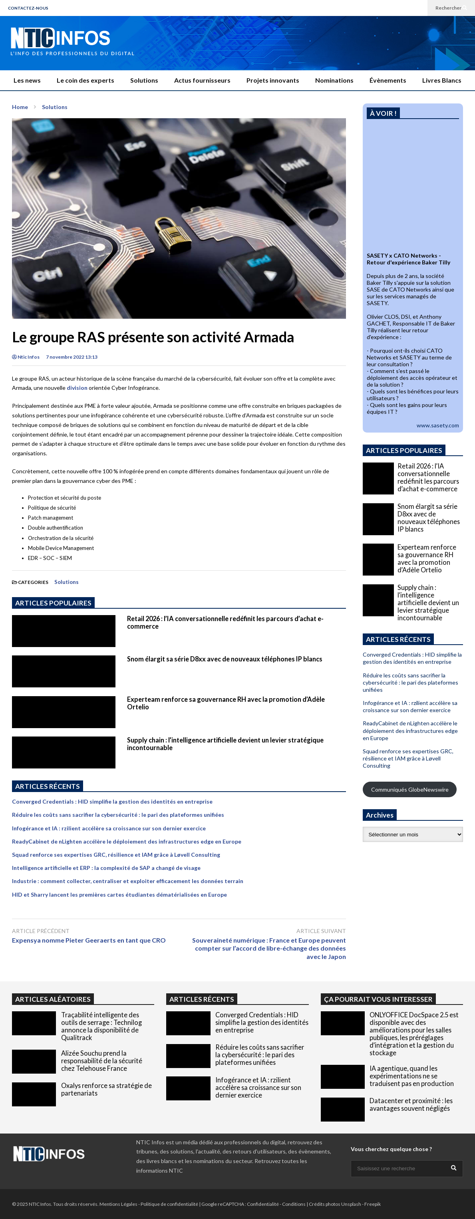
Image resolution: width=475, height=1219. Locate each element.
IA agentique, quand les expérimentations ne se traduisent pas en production (412, 1075)
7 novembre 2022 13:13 (71, 357)
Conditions (294, 1204)
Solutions (144, 80)
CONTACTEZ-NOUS (28, 8)
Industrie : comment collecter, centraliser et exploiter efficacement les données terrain (127, 881)
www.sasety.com (438, 425)
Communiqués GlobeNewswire (410, 789)
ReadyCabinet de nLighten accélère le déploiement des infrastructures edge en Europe (126, 841)
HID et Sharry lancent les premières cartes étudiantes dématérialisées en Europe (119, 894)
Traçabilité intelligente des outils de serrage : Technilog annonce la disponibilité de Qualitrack (101, 1026)
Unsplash (351, 1204)
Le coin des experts (85, 80)
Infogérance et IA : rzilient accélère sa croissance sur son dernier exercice (109, 828)
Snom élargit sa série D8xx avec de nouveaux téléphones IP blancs (224, 659)
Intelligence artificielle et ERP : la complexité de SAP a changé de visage (106, 867)
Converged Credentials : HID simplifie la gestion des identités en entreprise (112, 801)
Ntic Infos (26, 357)
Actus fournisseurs (202, 80)
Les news (27, 80)
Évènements (388, 80)
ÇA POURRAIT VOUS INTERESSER (378, 999)
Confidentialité (263, 1204)
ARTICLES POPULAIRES (53, 603)
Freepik (372, 1204)
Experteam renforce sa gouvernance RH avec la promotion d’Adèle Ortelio (426, 558)
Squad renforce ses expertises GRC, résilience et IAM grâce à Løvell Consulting (116, 854)
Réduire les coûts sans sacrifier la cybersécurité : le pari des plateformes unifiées (118, 814)
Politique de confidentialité (169, 1204)
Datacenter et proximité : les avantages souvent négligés (411, 1104)
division (77, 387)
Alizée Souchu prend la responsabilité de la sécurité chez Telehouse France (101, 1060)
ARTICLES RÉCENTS (201, 999)
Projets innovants (272, 80)
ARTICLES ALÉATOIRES (53, 999)
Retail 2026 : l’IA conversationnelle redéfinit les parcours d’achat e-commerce (428, 477)
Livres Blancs (441, 80)
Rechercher (451, 8)
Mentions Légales (118, 1204)
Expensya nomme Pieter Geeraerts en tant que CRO (90, 940)
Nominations (334, 80)
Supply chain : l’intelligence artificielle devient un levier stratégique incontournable (428, 602)
